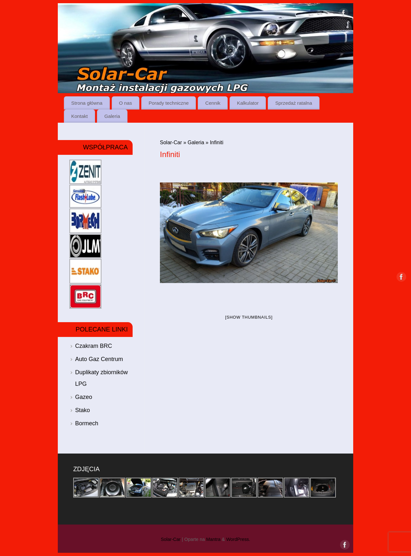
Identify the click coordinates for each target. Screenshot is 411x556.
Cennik (212, 103)
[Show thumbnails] (249, 317)
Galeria (112, 116)
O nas (125, 103)
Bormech (86, 423)
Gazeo (83, 397)
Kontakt (79, 116)
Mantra (213, 539)
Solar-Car (171, 142)
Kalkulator (248, 103)
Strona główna (86, 103)
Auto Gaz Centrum (99, 359)
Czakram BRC (93, 346)
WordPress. (238, 539)
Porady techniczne (169, 103)
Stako (82, 410)
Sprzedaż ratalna (293, 103)
